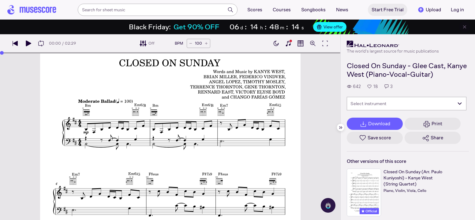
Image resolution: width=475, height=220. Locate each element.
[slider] (2, 53)
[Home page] (31, 10)
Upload (429, 9)
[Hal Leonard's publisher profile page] (393, 44)
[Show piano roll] (300, 43)
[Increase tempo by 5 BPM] (206, 43)
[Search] (230, 10)
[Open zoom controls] (313, 43)
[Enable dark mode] (276, 43)
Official (369, 211)
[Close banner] (464, 26)
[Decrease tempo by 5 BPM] (191, 43)
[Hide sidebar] (340, 127)
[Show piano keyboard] (288, 43)
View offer (330, 26)
